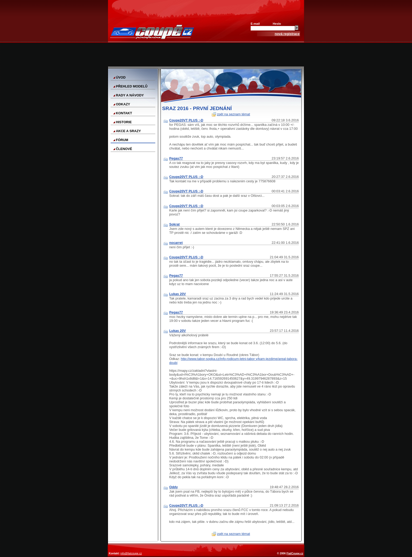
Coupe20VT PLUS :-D (186, 120)
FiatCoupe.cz (294, 553)
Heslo (277, 23)
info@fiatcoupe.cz (131, 553)
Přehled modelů (131, 86)
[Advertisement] (206, 54)
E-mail (255, 23)
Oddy (173, 487)
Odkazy (123, 104)
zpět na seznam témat (233, 114)
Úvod (121, 77)
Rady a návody (130, 95)
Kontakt (124, 113)
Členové (124, 149)
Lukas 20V (177, 294)
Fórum (122, 140)
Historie (124, 122)
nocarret (176, 243)
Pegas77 (176, 158)
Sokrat (174, 224)
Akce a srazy (128, 131)
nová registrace (287, 34)
